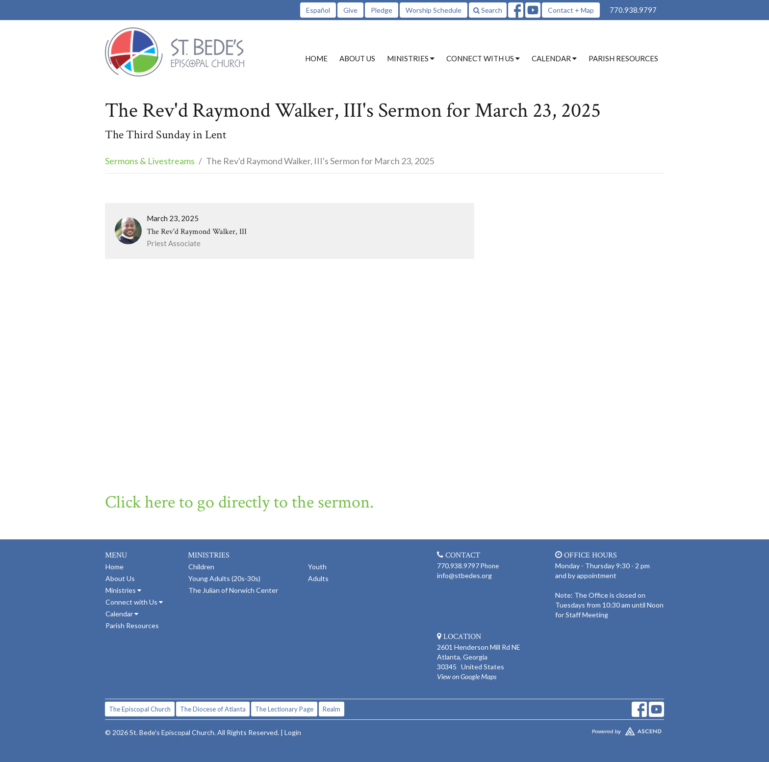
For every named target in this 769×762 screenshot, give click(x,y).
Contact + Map (571, 10)
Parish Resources (623, 58)
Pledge (381, 10)
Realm (331, 709)
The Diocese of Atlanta (213, 709)
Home (316, 58)
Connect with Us (134, 602)
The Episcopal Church (140, 709)
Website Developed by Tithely (598, 729)
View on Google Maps (466, 676)
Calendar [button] (554, 58)
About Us (357, 58)
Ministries (123, 590)
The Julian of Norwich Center (233, 590)
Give (350, 10)
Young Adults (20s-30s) (224, 578)
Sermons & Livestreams (150, 160)
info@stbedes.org (464, 575)
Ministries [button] (411, 58)
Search (487, 10)
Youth (317, 566)
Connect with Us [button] (483, 58)
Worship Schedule (433, 10)
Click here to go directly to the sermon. (239, 502)
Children (201, 566)
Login (292, 732)
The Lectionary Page (284, 709)
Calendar (121, 614)
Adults (318, 578)
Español (318, 10)
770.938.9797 (633, 9)
